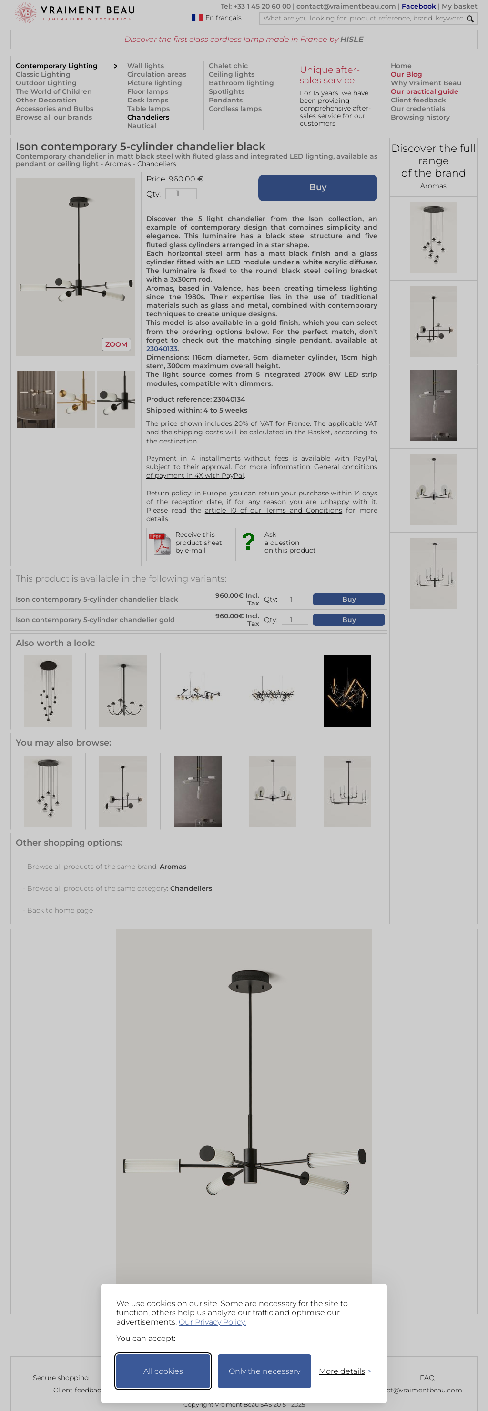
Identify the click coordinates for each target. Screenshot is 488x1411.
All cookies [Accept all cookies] (163, 1371)
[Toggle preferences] (341, 1371)
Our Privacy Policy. (212, 1322)
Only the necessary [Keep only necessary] (264, 1371)
